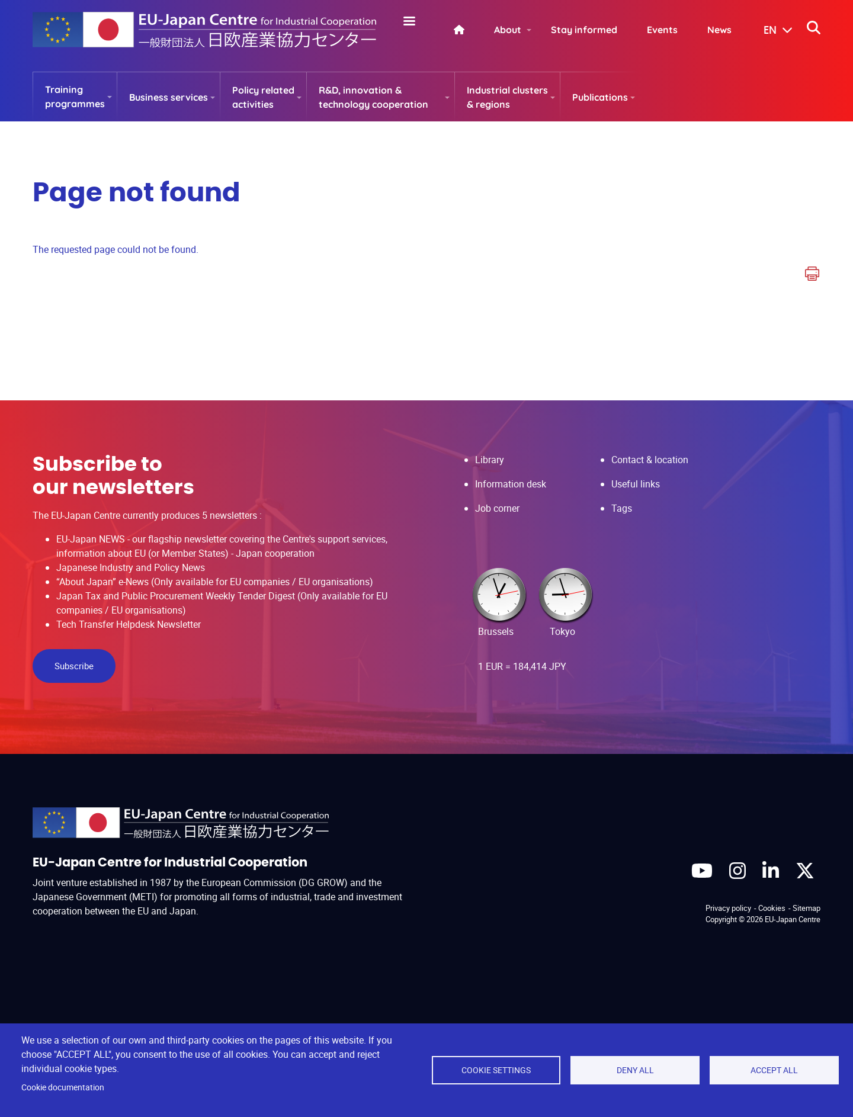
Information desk (510, 483)
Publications (600, 97)
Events (662, 30)
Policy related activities (263, 97)
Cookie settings (496, 1070)
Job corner (497, 508)
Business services (168, 97)
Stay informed (584, 30)
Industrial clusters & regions (507, 97)
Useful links (635, 483)
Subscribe (74, 666)
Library (489, 459)
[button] (769, 30)
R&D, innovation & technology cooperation (373, 97)
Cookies (771, 908)
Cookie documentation (62, 1087)
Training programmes (75, 97)
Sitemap (806, 908)
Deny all (635, 1070)
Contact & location (649, 459)
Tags (621, 508)
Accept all (774, 1070)
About (507, 30)
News (719, 30)
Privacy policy (728, 908)
